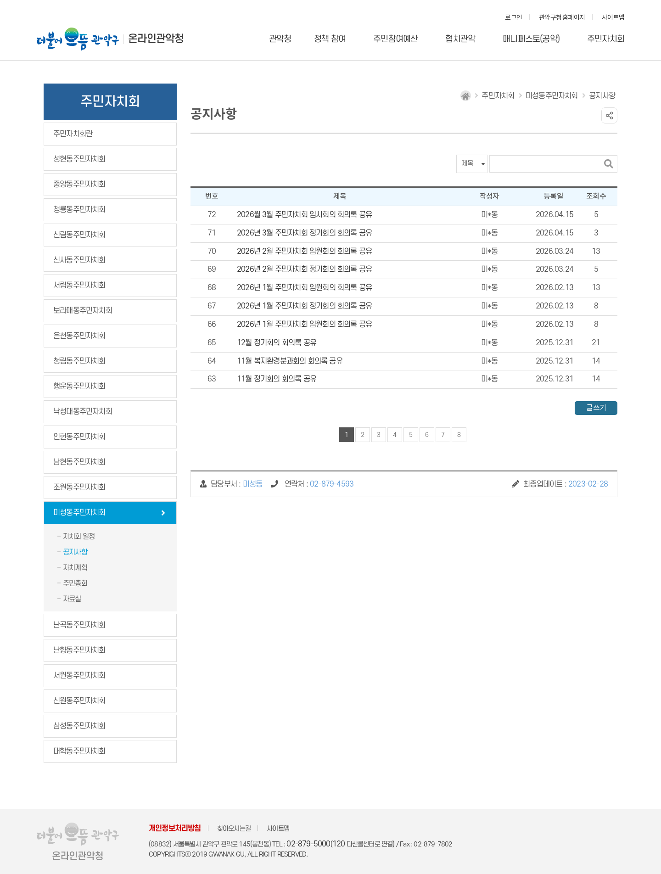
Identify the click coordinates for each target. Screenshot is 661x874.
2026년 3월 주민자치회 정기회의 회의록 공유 (304, 233)
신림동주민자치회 (79, 235)
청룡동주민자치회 (79, 210)
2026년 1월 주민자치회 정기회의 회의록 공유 (304, 306)
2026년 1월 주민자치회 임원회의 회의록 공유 (304, 288)
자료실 (72, 599)
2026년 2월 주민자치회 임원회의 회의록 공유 (304, 251)
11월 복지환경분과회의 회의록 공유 (289, 361)
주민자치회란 (72, 134)
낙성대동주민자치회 (82, 412)
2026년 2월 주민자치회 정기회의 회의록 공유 (304, 269)
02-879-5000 (308, 844)
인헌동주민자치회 (79, 437)
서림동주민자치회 (79, 285)
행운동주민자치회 (79, 386)
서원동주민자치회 (79, 676)
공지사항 (75, 552)
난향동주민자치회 (79, 650)
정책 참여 (330, 39)
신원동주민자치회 (79, 701)
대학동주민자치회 (79, 751)
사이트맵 (613, 18)
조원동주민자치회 (79, 487)
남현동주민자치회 (79, 462)
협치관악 (460, 39)
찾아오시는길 (234, 829)
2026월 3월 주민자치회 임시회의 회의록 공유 (304, 215)
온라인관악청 (156, 39)
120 (338, 844)
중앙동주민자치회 (79, 184)
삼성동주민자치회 (79, 726)
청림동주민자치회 (79, 361)
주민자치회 (605, 39)
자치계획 (75, 568)
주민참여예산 (395, 39)
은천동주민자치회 (79, 336)
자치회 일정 (79, 536)
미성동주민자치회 (79, 513)
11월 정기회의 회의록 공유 (276, 379)
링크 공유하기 (609, 115)
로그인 (513, 18)
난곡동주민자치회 (79, 625)
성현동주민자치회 (79, 159)
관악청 (280, 39)
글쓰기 (596, 408)
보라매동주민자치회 (82, 311)
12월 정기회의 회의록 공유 (276, 343)
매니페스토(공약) (531, 39)
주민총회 (75, 583)
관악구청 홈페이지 (562, 18)
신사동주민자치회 (79, 260)
